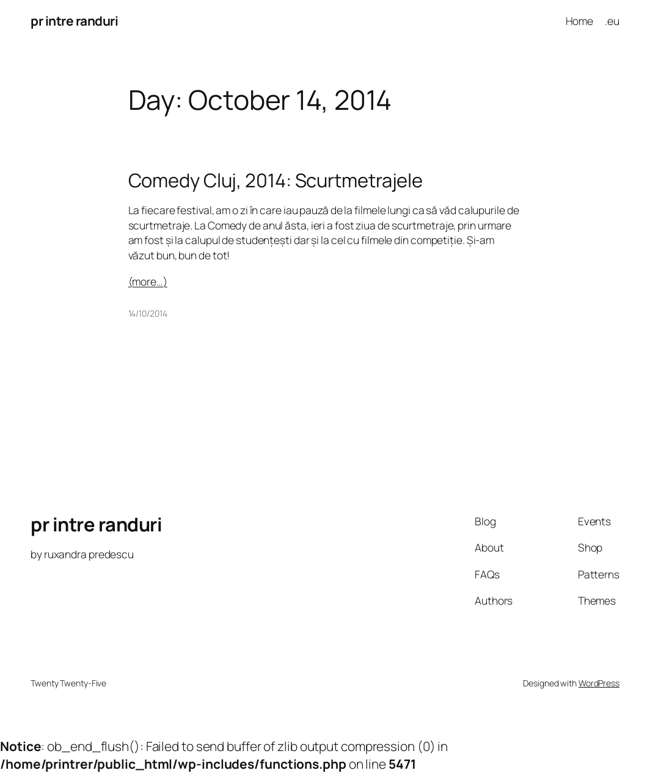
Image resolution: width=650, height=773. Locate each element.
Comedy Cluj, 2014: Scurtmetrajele (275, 180)
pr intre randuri (74, 20)
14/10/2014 (147, 313)
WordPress (599, 683)
